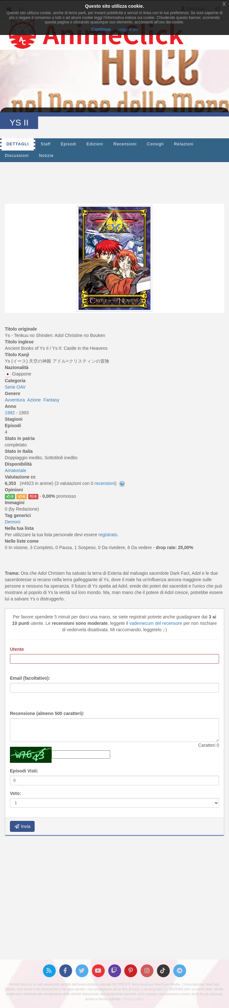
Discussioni (17, 155)
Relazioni (183, 144)
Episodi (68, 144)
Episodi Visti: (24, 770)
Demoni (12, 521)
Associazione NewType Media (156, 984)
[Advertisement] (114, 181)
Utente (17, 649)
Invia (22, 826)
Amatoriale (15, 470)
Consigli (155, 144)
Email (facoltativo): (30, 678)
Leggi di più (128, 29)
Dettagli (17, 144)
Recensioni (124, 144)
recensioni (104, 483)
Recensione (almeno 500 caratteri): (47, 713)
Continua (101, 29)
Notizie (46, 155)
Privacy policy (132, 999)
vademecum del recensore (155, 623)
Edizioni (94, 144)
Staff (46, 144)
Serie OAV (15, 387)
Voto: (15, 793)
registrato (108, 534)
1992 (10, 412)
